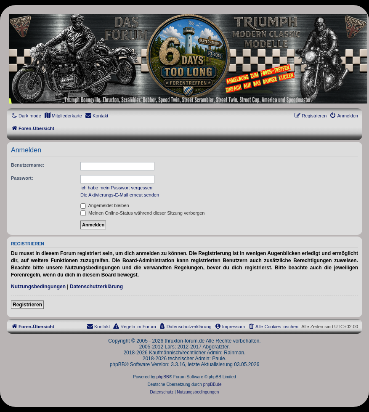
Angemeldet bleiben (104, 205)
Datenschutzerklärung (96, 287)
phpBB (163, 377)
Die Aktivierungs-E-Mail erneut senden (119, 194)
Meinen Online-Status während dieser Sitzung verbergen (142, 212)
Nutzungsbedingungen (38, 287)
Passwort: (22, 178)
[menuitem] (63, 116)
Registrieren (27, 305)
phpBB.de (212, 384)
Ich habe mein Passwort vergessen (116, 187)
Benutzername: (27, 164)
